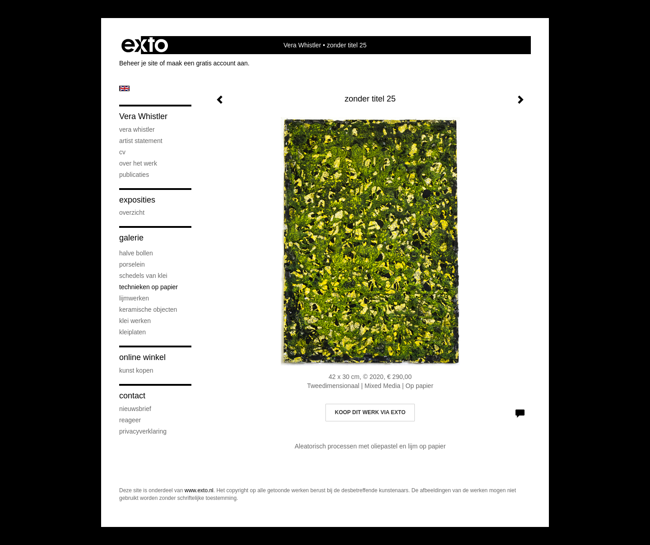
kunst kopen (136, 370)
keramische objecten (148, 309)
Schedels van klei (143, 275)
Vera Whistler (302, 45)
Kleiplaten (132, 332)
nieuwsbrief (135, 408)
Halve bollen (136, 253)
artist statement (140, 140)
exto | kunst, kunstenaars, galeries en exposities (144, 45)
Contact (132, 395)
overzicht (131, 212)
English (124, 88)
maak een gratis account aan (207, 63)
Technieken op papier (148, 287)
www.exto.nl (199, 490)
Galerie (131, 237)
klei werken (135, 320)
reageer (130, 420)
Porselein (132, 264)
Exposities (137, 199)
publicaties (134, 174)
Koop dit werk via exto (370, 412)
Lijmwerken (134, 298)
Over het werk (138, 163)
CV (122, 152)
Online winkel (142, 357)
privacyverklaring (143, 431)
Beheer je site (138, 63)
